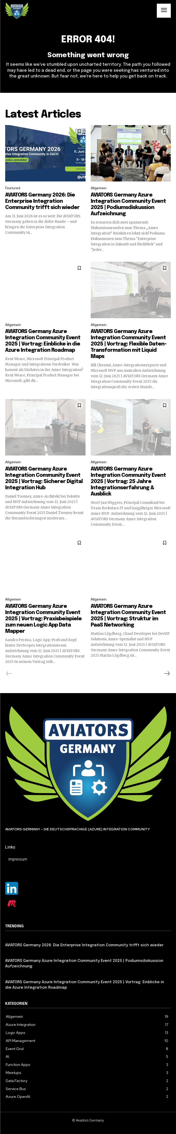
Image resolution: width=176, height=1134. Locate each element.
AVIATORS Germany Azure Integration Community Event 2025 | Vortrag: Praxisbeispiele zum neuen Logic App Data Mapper (43, 619)
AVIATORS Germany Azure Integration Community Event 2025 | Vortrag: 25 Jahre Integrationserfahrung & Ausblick (128, 481)
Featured (12, 188)
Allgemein (99, 188)
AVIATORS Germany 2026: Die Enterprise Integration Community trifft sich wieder (42, 201)
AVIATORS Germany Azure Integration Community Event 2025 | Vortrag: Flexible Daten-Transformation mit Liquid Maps (128, 344)
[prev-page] (9, 673)
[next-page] (167, 673)
